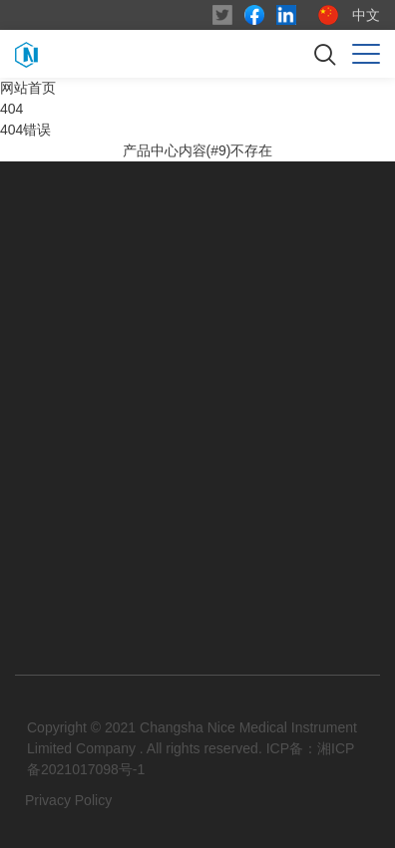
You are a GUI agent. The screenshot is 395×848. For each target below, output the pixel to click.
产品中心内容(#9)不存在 (198, 150)
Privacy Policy (68, 800)
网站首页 (28, 88)
